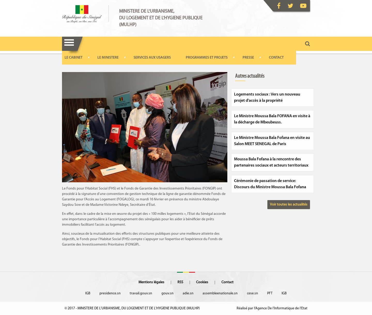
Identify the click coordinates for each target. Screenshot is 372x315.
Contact (227, 282)
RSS (180, 282)
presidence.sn (110, 293)
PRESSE (248, 58)
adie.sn (188, 293)
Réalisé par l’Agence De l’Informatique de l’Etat (272, 308)
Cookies (202, 282)
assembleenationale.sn (220, 293)
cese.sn (252, 293)
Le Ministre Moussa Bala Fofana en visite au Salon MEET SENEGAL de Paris (272, 141)
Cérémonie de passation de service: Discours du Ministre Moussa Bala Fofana (270, 184)
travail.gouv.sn (141, 293)
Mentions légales (151, 282)
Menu (69, 44)
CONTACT (276, 58)
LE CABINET (73, 58)
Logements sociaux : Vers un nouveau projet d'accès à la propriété (267, 97)
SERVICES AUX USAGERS (152, 58)
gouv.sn (167, 293)
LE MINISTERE (108, 58)
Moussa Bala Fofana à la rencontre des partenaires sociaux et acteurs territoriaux (271, 162)
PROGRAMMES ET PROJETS (207, 58)
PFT (270, 293)
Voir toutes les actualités (288, 205)
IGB (87, 293)
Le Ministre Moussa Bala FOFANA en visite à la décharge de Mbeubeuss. (272, 119)
